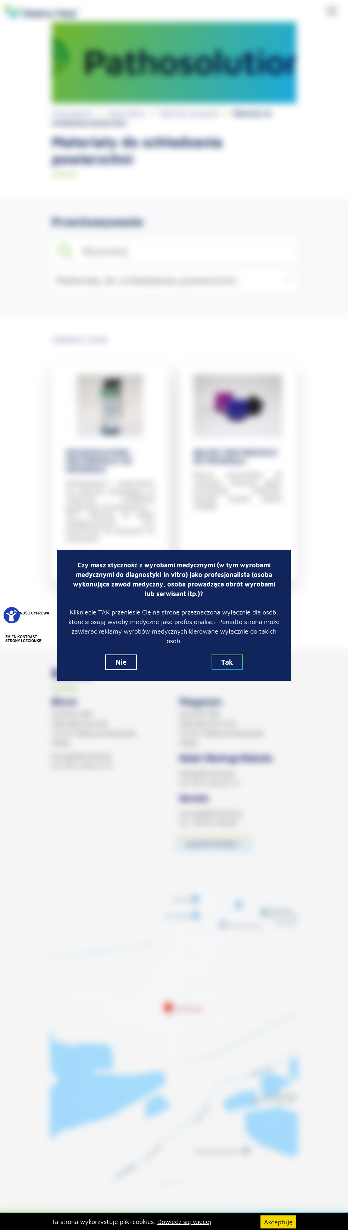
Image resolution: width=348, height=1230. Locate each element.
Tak (227, 662)
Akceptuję (278, 1221)
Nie (121, 662)
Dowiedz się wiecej (184, 1221)
